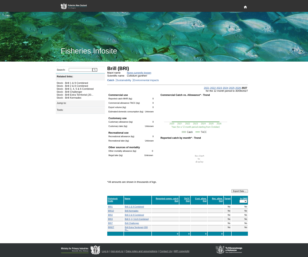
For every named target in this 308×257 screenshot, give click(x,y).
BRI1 (110, 206)
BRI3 (110, 219)
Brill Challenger (132, 223)
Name (127, 198)
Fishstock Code (113, 199)
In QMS (243, 198)
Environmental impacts (146, 80)
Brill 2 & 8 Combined (134, 215)
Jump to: (61, 103)
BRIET (111, 227)
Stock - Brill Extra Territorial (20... (75, 94)
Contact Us (166, 251)
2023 (219, 87)
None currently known (139, 72)
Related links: (65, 76)
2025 (232, 87)
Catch (110, 80)
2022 (213, 87)
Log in (105, 251)
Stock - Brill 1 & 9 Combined (72, 82)
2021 (206, 87)
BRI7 (110, 223)
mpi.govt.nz (117, 251)
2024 (225, 87)
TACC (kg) (187, 199)
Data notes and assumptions (141, 251)
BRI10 (111, 211)
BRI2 (110, 215)
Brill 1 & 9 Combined (134, 206)
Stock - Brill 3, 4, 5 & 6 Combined (75, 88)
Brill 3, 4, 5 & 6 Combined (136, 219)
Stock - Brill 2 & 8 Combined (72, 85)
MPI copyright (181, 251)
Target (227, 198)
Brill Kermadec (131, 211)
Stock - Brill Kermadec (69, 97)
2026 (238, 87)
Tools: (60, 109)
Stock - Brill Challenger (69, 91)
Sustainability (123, 80)
